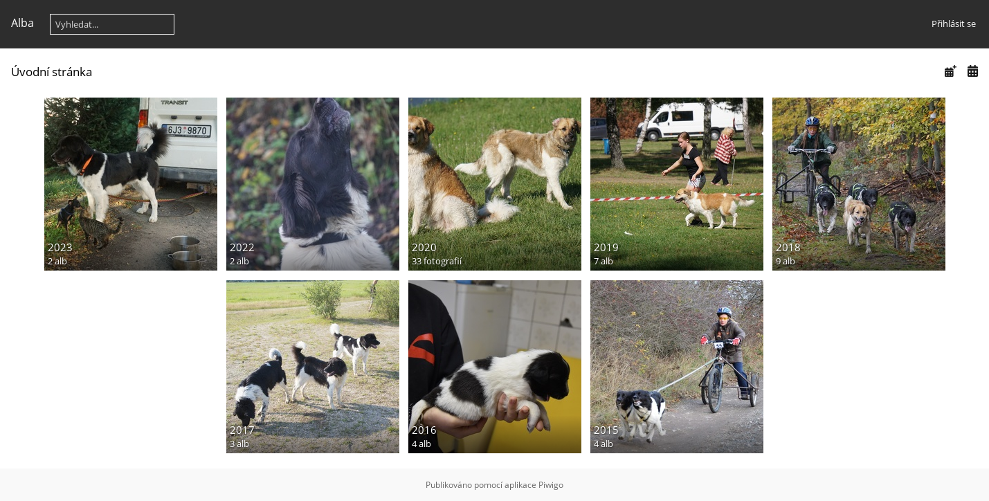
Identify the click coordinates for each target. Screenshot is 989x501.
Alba (22, 22)
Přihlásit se (954, 23)
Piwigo (550, 485)
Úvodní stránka (51, 72)
